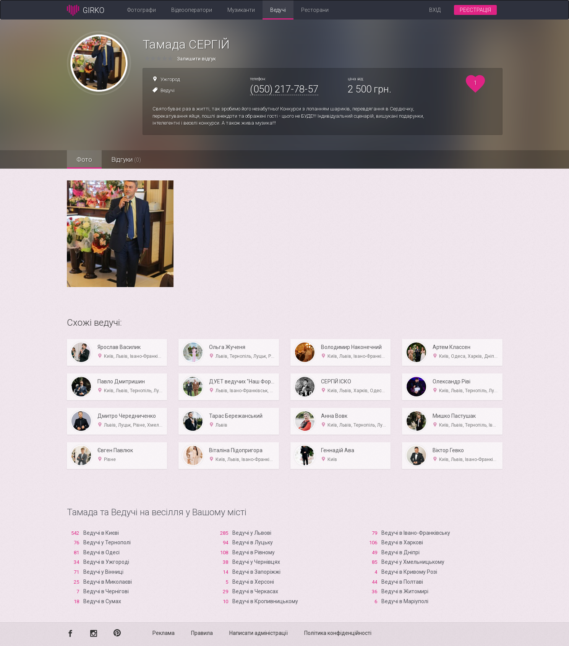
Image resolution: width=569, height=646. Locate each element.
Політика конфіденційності (337, 633)
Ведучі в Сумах (102, 601)
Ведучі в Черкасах (255, 591)
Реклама (163, 633)
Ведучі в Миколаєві (107, 582)
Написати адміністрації (258, 633)
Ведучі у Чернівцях (256, 562)
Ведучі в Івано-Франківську (415, 533)
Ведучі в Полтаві (402, 582)
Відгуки (126, 159)
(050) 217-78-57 (284, 89)
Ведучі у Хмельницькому (412, 562)
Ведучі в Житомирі (404, 591)
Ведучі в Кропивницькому (265, 601)
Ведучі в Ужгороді (106, 562)
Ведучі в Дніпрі (400, 552)
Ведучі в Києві (101, 533)
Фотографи (141, 10)
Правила (202, 633)
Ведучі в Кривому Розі (409, 572)
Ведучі (278, 10)
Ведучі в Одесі (101, 552)
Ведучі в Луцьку (252, 542)
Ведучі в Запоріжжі (256, 572)
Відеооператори (191, 10)
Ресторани (315, 10)
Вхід (435, 10)
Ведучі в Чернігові (106, 591)
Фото (84, 159)
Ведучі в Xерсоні (253, 582)
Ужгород (170, 79)
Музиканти (241, 10)
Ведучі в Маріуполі (404, 601)
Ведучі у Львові (251, 533)
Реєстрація (475, 10)
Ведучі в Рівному (253, 552)
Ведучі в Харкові (402, 542)
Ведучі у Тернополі (107, 542)
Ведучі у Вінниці (103, 572)
